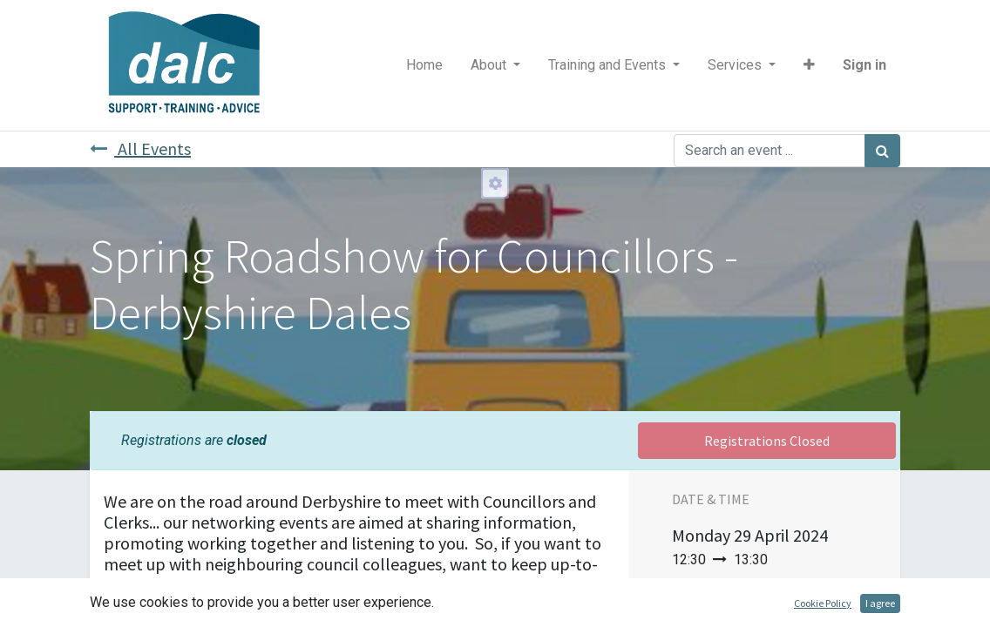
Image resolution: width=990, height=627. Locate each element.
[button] (809, 65)
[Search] (882, 150)
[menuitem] (424, 65)
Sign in (864, 65)
